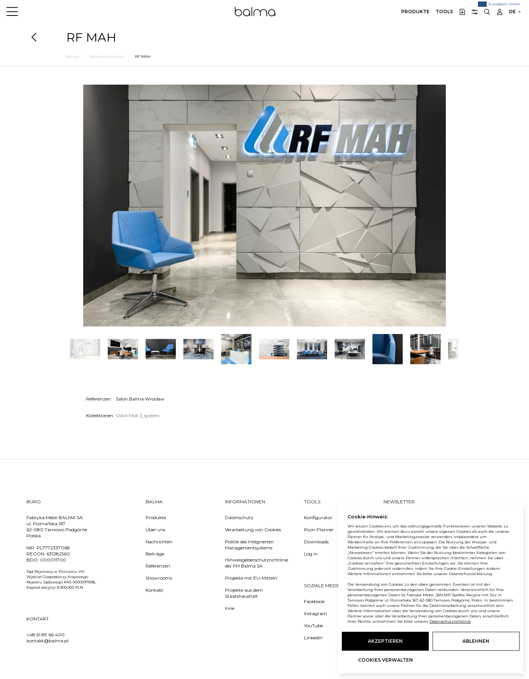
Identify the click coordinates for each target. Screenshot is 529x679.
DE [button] (512, 11)
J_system (150, 415)
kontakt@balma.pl (47, 640)
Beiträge (155, 554)
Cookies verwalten (385, 660)
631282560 (58, 554)
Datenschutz (239, 517)
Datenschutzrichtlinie (450, 621)
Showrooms (159, 578)
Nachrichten (159, 541)
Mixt (134, 415)
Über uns (155, 529)
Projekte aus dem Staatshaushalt (244, 593)
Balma (255, 11)
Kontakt (154, 590)
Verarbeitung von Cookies (253, 529)
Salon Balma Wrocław (140, 399)
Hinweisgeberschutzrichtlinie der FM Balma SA (256, 563)
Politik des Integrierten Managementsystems (249, 545)
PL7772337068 (53, 548)
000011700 (53, 560)
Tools (444, 11)
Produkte (415, 11)
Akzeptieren (385, 641)
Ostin (122, 415)
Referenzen (158, 566)
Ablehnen (475, 641)
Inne (229, 608)
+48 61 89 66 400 (45, 634)
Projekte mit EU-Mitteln (251, 578)
